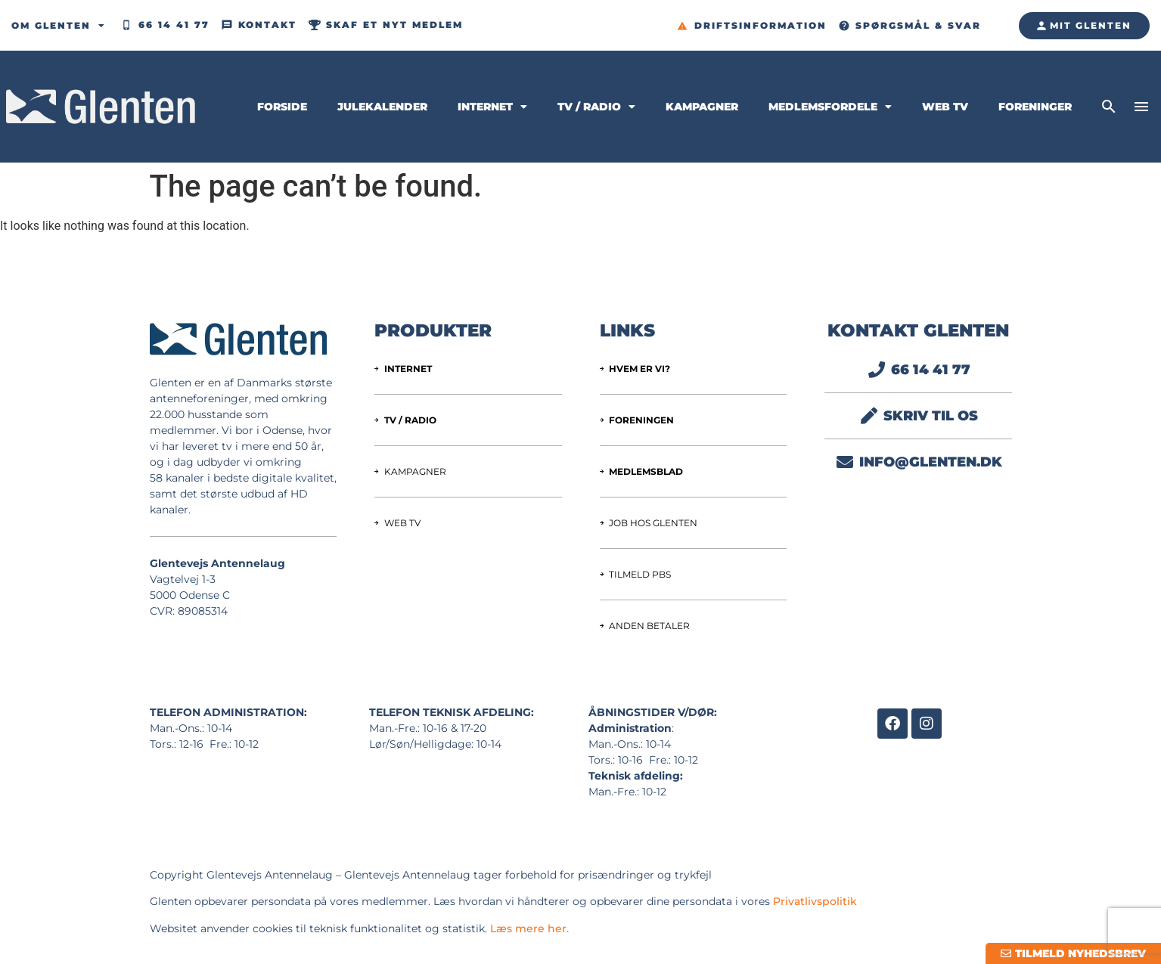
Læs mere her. (529, 928)
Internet (492, 106)
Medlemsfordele (830, 106)
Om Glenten (58, 25)
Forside (282, 106)
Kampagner (702, 106)
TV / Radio (596, 106)
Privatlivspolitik (815, 901)
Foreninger (1035, 106)
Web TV (945, 106)
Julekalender (382, 106)
